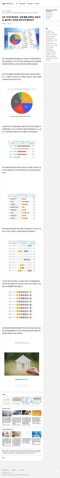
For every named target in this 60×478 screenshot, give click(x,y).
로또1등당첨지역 (49, 31)
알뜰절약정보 (14, 470)
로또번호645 (48, 32)
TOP (57, 471)
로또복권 (55, 43)
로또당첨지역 (48, 60)
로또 (52, 45)
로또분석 (51, 42)
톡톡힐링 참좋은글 (5, 470)
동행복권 (51, 47)
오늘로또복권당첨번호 (50, 38)
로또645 (52, 32)
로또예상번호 (22, 3)
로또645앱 (53, 52)
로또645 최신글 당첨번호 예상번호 (51, 10)
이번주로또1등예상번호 (50, 51)
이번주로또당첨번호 (53, 34)
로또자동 (25, 379)
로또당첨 (55, 58)
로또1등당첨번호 (53, 56)
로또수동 (55, 45)
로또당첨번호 (30, 3)
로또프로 (53, 54)
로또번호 (37, 3)
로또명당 (47, 56)
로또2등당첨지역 (49, 40)
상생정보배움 (21, 470)
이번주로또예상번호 (49, 58)
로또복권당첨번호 (49, 49)
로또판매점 (55, 40)
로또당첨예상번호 (49, 43)
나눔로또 (47, 42)
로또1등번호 (48, 45)
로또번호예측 (48, 52)
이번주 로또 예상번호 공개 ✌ (22, 343)
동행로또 (47, 34)
